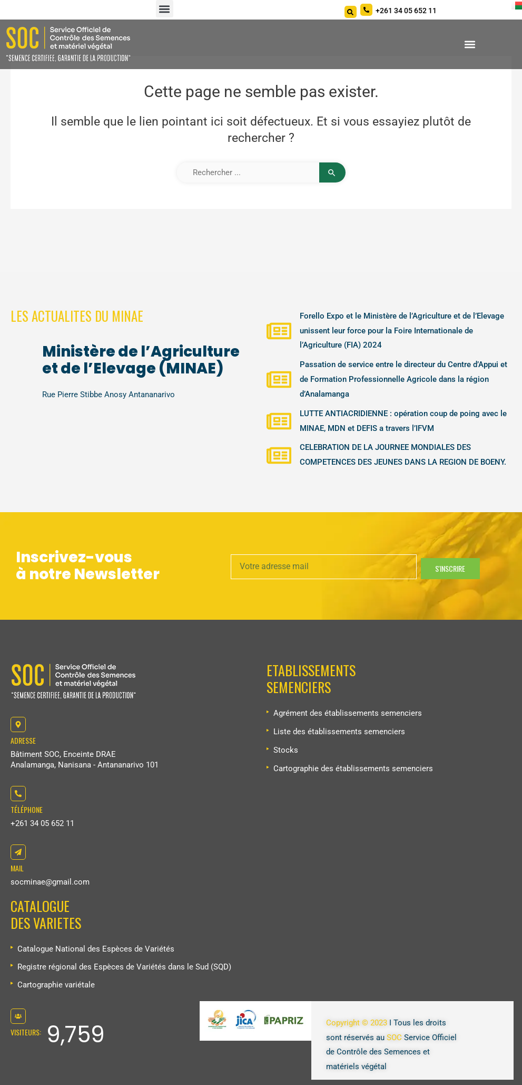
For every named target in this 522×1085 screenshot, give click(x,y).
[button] (164, 8)
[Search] (350, 12)
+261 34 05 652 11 (42, 823)
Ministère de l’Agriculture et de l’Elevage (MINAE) (141, 360)
